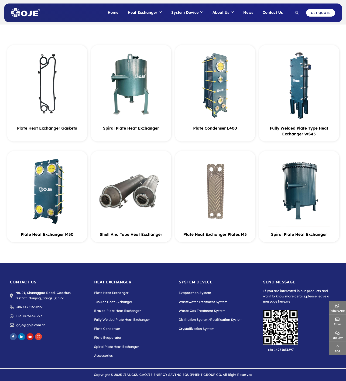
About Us (220, 12)
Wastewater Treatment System (203, 302)
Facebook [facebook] (13, 336)
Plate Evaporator (108, 337)
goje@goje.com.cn (30, 325)
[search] (296, 13)
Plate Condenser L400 (215, 128)
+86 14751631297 (29, 307)
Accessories (103, 355)
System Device (185, 12)
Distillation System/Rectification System (211, 320)
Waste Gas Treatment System (202, 311)
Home (113, 12)
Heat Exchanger (142, 12)
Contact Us (273, 12)
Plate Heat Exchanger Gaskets (47, 128)
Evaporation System (195, 293)
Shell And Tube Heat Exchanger (131, 234)
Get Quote (320, 13)
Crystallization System (196, 329)
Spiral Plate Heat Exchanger (131, 128)
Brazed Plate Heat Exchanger (117, 311)
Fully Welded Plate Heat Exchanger (122, 320)
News (248, 12)
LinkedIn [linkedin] (21, 336)
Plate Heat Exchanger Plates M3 (215, 234)
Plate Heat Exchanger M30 (47, 234)
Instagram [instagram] (38, 336)
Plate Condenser (107, 329)
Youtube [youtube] (30, 336)
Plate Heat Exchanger (111, 293)
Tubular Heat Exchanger (113, 302)
